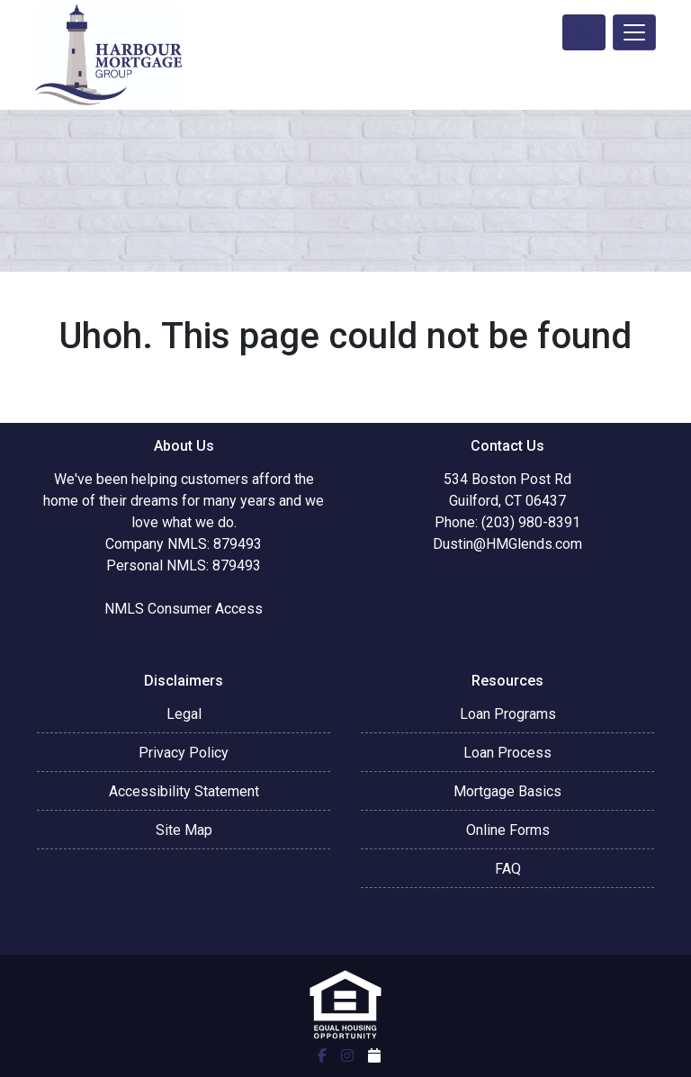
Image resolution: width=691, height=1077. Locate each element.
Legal (184, 713)
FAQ (508, 868)
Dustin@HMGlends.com (507, 543)
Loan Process (507, 752)
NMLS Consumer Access (183, 608)
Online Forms (508, 830)
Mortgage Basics (507, 791)
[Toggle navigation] (634, 32)
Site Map (184, 830)
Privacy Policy (184, 752)
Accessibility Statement (184, 791)
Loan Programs (508, 713)
